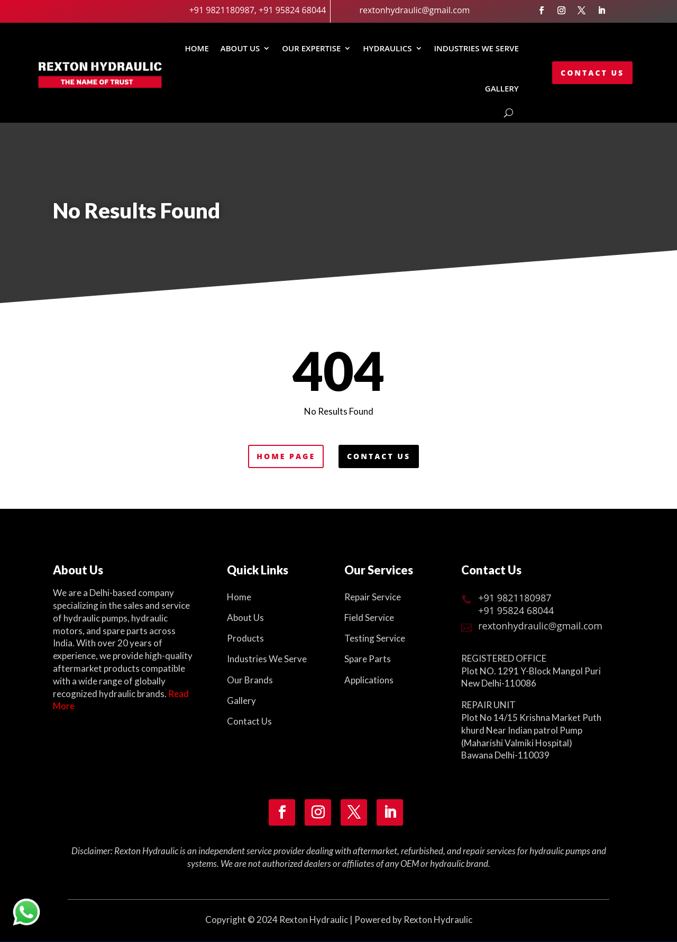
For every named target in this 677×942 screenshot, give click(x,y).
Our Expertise (311, 48)
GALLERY (502, 88)
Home (196, 48)
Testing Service (374, 638)
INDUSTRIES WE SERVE (476, 48)
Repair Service (372, 596)
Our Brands (250, 679)
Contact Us (592, 73)
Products (245, 638)
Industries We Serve (267, 658)
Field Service (369, 617)
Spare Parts (367, 658)
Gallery (241, 700)
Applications (369, 679)
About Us (240, 48)
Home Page (286, 456)
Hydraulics (387, 48)
